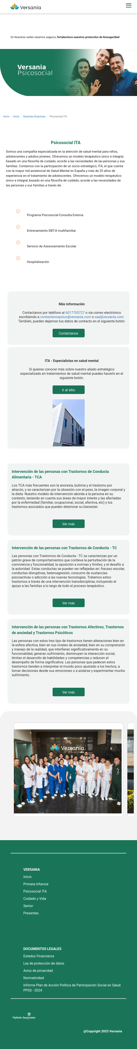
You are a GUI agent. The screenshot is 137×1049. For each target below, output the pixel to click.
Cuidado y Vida (34, 899)
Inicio (6, 116)
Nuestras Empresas (34, 116)
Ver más (68, 524)
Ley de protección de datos (43, 963)
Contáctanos (68, 333)
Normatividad (33, 978)
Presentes (30, 913)
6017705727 (75, 313)
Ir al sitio (68, 390)
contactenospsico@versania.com (65, 317)
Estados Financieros (38, 956)
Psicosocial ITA (35, 891)
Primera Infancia (35, 884)
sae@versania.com (109, 317)
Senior (28, 906)
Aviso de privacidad (38, 971)
